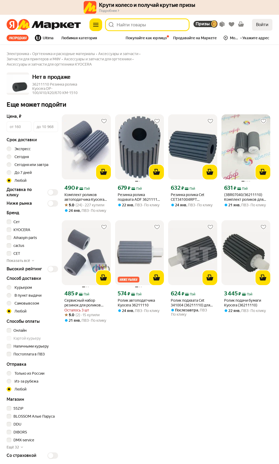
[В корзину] (103, 172)
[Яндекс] (12, 25)
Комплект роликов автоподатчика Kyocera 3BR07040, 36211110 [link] (84, 197)
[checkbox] (31, 221)
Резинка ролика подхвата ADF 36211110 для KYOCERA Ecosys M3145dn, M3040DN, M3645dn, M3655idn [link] (138, 197)
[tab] (19, 38)
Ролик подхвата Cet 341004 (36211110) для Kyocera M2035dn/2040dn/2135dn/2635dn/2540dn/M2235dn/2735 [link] (192, 302)
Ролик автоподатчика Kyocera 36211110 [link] (136, 302)
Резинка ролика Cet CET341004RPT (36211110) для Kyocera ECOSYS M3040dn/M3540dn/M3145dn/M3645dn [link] (192, 197)
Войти (262, 24)
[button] (79, 38)
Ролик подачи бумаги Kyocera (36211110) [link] (242, 302)
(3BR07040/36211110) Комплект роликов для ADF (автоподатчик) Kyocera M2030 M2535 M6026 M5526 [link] (243, 197)
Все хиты (17, 38)
